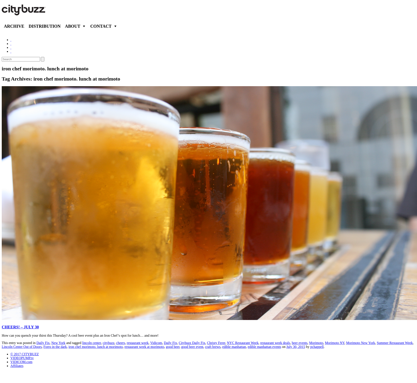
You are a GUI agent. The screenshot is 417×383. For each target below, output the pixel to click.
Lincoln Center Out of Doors (22, 347)
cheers (120, 343)
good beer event (192, 347)
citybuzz (108, 343)
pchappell (317, 347)
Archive (14, 26)
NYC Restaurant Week (242, 343)
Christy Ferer (216, 343)
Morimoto (316, 343)
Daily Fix (43, 343)
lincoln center (91, 343)
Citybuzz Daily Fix (192, 343)
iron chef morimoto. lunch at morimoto (96, 347)
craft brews (213, 347)
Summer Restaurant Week (395, 343)
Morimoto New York (360, 343)
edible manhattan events (264, 347)
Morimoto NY (334, 343)
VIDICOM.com (21, 362)
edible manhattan (234, 347)
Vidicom (156, 343)
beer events (299, 343)
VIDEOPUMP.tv (22, 358)
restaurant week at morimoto (144, 347)
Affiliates (16, 366)
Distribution (45, 26)
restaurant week (138, 343)
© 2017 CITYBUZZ (24, 354)
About (72, 26)
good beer (173, 347)
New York (58, 343)
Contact (101, 26)
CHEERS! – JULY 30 (20, 327)
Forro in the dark (55, 347)
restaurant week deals (275, 343)
